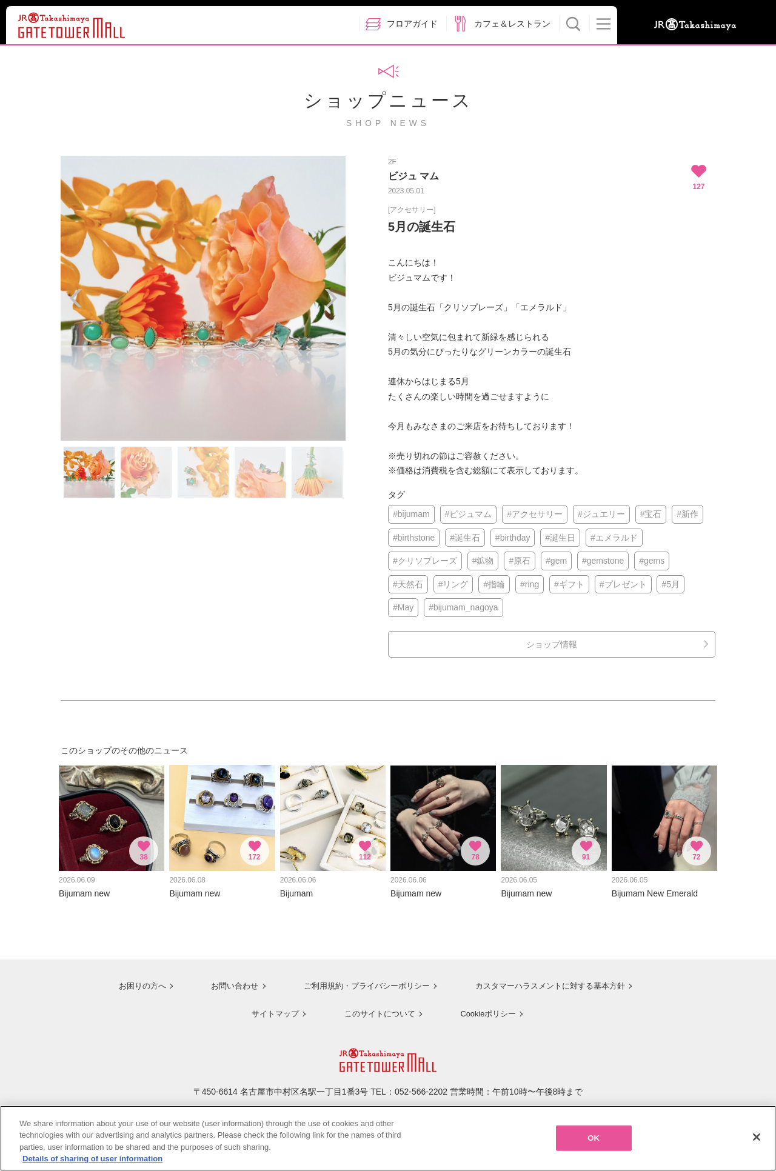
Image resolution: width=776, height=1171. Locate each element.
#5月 (670, 584)
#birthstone (414, 537)
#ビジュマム (468, 514)
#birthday (512, 537)
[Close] (756, 1140)
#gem (556, 560)
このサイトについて (376, 1007)
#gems (651, 560)
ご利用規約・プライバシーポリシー (359, 980)
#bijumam (411, 514)
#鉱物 (483, 560)
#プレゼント (623, 584)
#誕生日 (560, 537)
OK (593, 1141)
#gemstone (603, 560)
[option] (203, 298)
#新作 (687, 514)
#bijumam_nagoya (463, 607)
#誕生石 (465, 537)
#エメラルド (614, 537)
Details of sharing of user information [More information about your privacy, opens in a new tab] (92, 1162)
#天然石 (408, 584)
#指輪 (494, 584)
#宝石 (651, 514)
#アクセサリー (535, 514)
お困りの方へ (131, 980)
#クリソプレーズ (425, 560)
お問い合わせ (224, 980)
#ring (529, 584)
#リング (453, 584)
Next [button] (330, 298)
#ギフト (569, 584)
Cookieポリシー (486, 1007)
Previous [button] (76, 298)
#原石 (519, 560)
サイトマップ (270, 1007)
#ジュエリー (601, 514)
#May (403, 607)
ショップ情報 (551, 644)
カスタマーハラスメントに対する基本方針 (549, 980)
